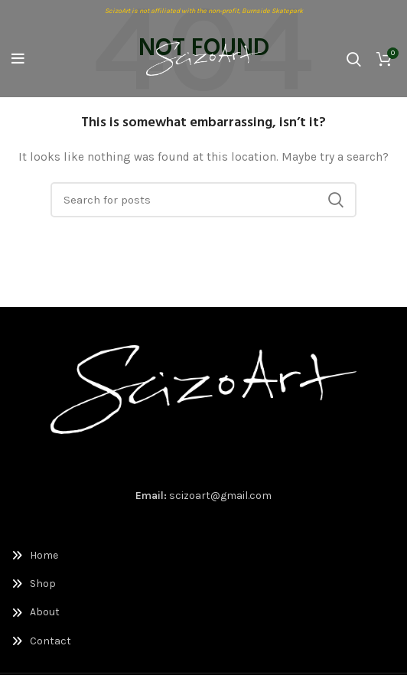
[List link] (203, 555)
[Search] (354, 59)
